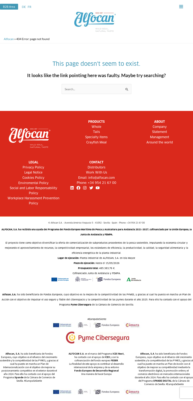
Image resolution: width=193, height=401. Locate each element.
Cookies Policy (33, 177)
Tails (96, 131)
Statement (159, 131)
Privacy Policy (33, 167)
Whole (96, 126)
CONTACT (96, 162)
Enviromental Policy (33, 183)
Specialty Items (96, 137)
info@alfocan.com (101, 177)
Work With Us (96, 172)
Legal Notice (33, 172)
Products (96, 121)
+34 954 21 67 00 (102, 182)
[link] (24, 6)
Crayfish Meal (96, 142)
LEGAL (33, 162)
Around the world (159, 142)
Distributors (96, 167)
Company (160, 126)
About (159, 121)
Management (159, 137)
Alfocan (9, 39)
